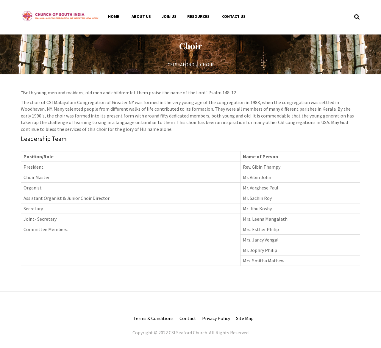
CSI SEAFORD (181, 65)
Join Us (169, 16)
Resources (198, 16)
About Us (141, 16)
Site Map (245, 318)
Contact (187, 318)
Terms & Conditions (153, 318)
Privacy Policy (216, 318)
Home (113, 16)
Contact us (234, 16)
